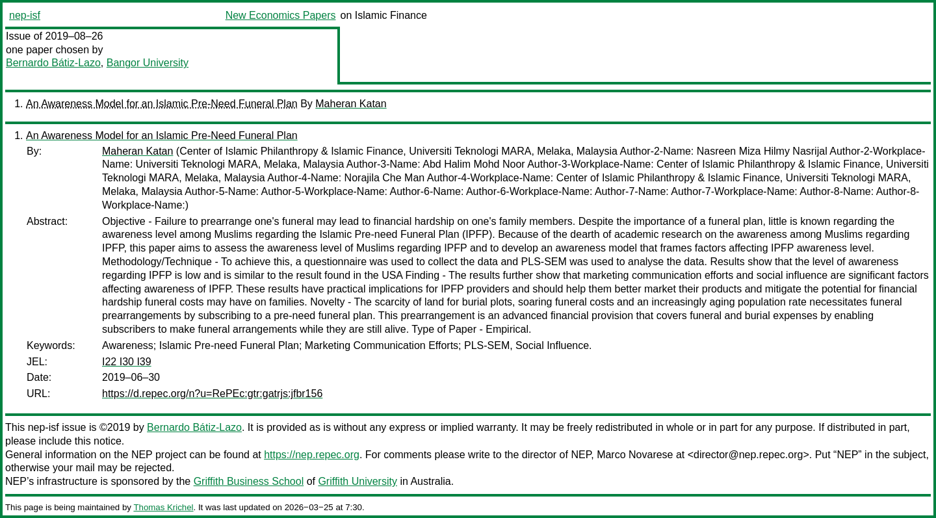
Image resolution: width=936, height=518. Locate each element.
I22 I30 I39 (126, 361)
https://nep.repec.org (311, 454)
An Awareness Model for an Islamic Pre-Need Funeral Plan (162, 103)
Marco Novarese (635, 454)
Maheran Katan (350, 103)
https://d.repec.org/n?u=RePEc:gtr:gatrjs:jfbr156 (212, 393)
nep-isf (24, 15)
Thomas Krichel (163, 507)
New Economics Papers (281, 15)
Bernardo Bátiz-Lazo (53, 62)
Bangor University (147, 62)
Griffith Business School (249, 481)
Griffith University (357, 481)
